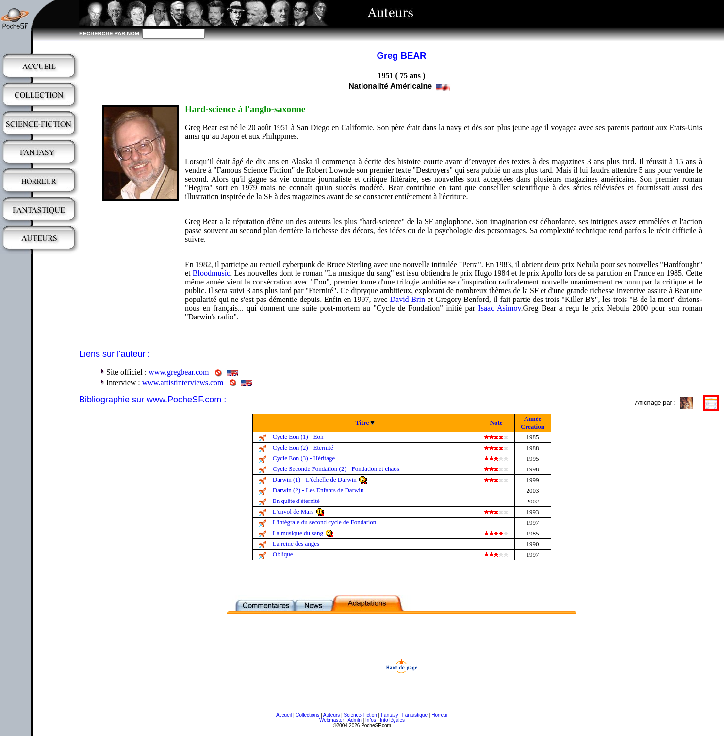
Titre (362, 422)
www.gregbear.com (178, 372)
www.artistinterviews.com (183, 382)
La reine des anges (296, 543)
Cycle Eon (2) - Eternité (303, 447)
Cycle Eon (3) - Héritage (304, 458)
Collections (307, 715)
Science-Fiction (360, 715)
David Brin (407, 299)
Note (496, 422)
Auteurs (331, 715)
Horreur (439, 715)
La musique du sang (298, 532)
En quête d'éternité (296, 500)
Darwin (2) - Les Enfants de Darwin (318, 490)
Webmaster (331, 720)
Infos (370, 720)
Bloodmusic (211, 273)
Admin (355, 720)
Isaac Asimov (499, 308)
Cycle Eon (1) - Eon (298, 436)
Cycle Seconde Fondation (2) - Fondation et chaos (336, 468)
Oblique (283, 554)
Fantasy (389, 715)
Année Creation (532, 422)
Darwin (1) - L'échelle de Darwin (315, 479)
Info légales (392, 720)
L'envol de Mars (293, 511)
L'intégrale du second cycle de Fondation (325, 522)
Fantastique (415, 715)
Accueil (284, 715)
